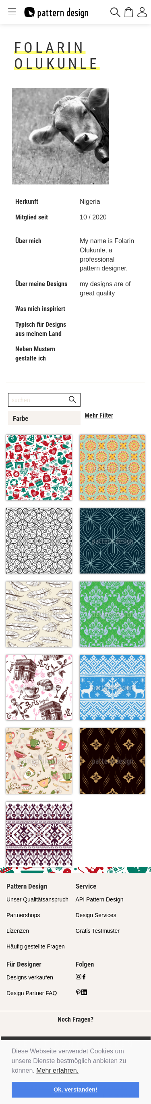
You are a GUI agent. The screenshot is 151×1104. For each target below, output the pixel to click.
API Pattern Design (100, 899)
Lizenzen (17, 931)
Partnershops (23, 915)
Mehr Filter (99, 415)
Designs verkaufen (29, 977)
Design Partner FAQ (31, 993)
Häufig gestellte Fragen (35, 946)
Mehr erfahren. (57, 1070)
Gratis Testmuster (98, 931)
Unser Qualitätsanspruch (37, 899)
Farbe (20, 418)
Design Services (96, 915)
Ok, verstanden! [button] (75, 1089)
